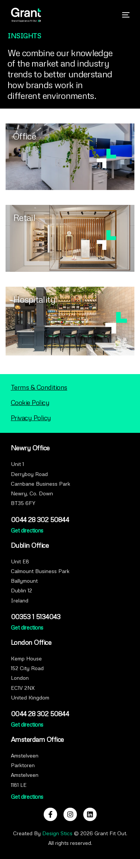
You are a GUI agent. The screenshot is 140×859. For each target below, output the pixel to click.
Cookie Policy (30, 402)
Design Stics (57, 833)
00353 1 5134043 (35, 616)
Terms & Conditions (39, 387)
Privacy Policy (31, 418)
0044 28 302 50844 (40, 519)
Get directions (27, 530)
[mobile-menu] (122, 14)
